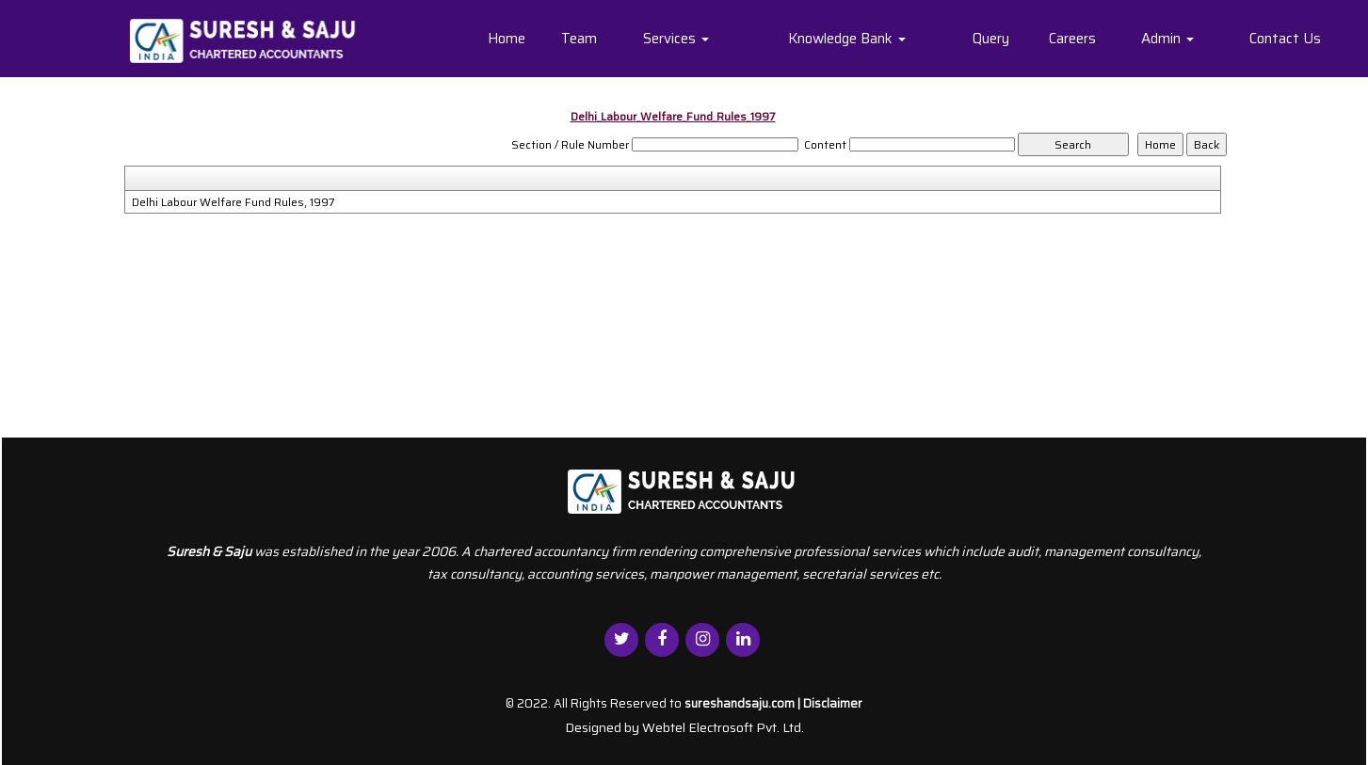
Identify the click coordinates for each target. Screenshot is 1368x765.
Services (676, 38)
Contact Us (1285, 38)
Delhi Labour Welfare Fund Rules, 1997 (233, 202)
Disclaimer (832, 703)
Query (991, 38)
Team (579, 38)
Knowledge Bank (847, 38)
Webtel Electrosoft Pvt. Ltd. (723, 727)
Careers (1072, 38)
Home (506, 38)
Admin (1167, 38)
